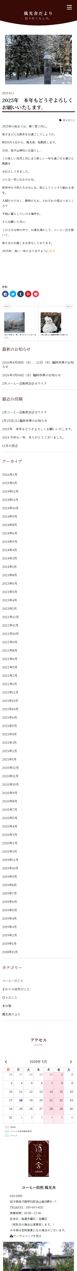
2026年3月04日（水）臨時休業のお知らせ (31, 375)
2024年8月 (9, 525)
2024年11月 (10, 499)
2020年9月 (9, 793)
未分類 (6, 1006)
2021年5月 (9, 726)
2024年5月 (9, 541)
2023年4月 (9, 600)
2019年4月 (9, 918)
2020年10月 (10, 784)
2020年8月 (9, 801)
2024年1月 (9, 566)
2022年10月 (10, 633)
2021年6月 (9, 717)
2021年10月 (10, 709)
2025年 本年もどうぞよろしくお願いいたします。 (38, 429)
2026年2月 (9, 474)
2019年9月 (9, 876)
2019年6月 (9, 901)
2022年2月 (9, 675)
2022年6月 (9, 659)
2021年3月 (9, 742)
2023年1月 (9, 608)
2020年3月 (9, 834)
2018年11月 (10, 952)
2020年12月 (10, 767)
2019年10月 (10, 868)
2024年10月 (10, 508)
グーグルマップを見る (26, 1236)
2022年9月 (9, 642)
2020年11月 (10, 776)
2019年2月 (9, 935)
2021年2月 (9, 751)
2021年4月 (9, 734)
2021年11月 (10, 700)
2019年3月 (9, 927)
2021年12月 (10, 692)
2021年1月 (9, 759)
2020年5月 (9, 818)
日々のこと (69, 120)
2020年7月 (9, 809)
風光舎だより (11, 1014)
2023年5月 (9, 592)
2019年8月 (9, 885)
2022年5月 (9, 667)
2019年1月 (9, 943)
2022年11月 (10, 625)
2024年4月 (9, 550)
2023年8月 (9, 575)
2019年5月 (9, 910)
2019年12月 (10, 860)
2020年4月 (9, 826)
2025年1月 (9, 483)
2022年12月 (10, 617)
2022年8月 (9, 650)
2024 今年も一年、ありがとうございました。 (34, 437)
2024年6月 (9, 533)
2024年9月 (9, 516)
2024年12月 (10, 491)
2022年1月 (9, 684)
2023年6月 (9, 583)
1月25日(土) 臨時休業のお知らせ (24, 420)
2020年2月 (9, 843)
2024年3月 (9, 558)
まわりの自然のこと (16, 989)
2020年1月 (9, 851)
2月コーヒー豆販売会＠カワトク (24, 383)
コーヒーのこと (12, 980)
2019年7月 (9, 893)
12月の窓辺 (10, 445)
